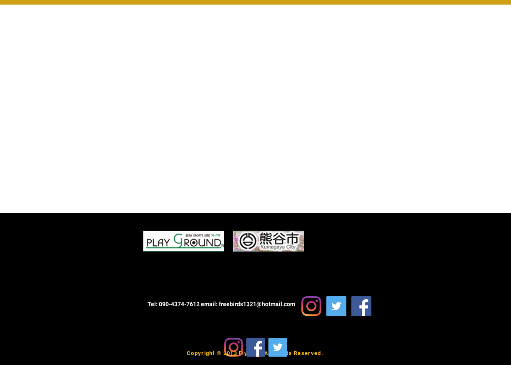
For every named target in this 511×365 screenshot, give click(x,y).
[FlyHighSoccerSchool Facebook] (361, 306)
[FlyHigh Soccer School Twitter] (336, 306)
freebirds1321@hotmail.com (257, 304)
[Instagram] (233, 347)
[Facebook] (255, 347)
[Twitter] (277, 347)
